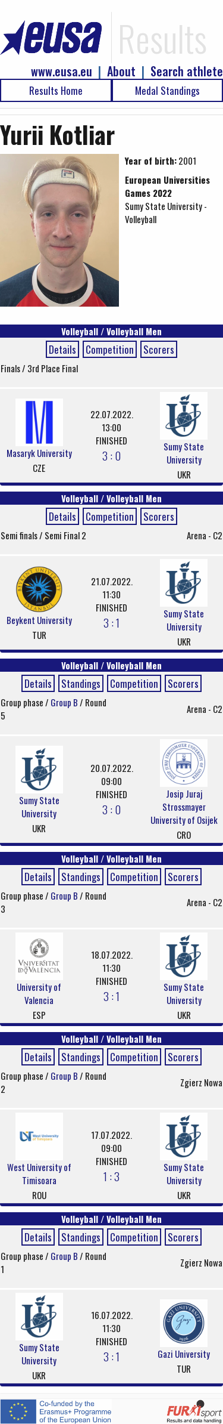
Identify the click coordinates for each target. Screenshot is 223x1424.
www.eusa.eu (61, 71)
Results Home (56, 90)
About (121, 71)
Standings (80, 683)
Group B (65, 702)
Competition (110, 349)
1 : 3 (111, 1175)
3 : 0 (111, 455)
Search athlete (186, 71)
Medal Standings (167, 90)
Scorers (158, 349)
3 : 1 (111, 622)
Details (62, 349)
